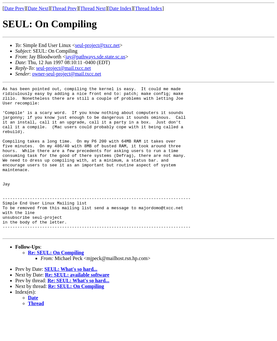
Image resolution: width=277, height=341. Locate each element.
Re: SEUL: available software (77, 304)
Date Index (120, 8)
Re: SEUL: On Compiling (56, 282)
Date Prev (14, 8)
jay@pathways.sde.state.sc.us (95, 56)
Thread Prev (64, 8)
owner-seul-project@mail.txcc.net (66, 74)
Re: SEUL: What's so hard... (78, 310)
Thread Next (93, 8)
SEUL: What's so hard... (70, 298)
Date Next (38, 8)
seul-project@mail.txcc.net (63, 68)
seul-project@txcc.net (97, 45)
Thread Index (148, 8)
